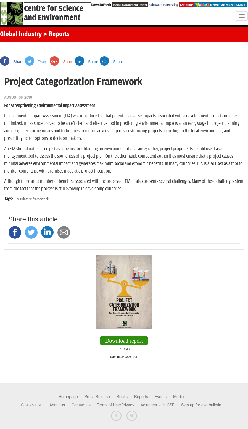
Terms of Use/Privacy (115, 405)
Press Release (97, 397)
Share (11, 62)
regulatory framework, (33, 199)
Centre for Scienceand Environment (53, 13)
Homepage (68, 397)
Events (161, 397)
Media (178, 397)
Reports (141, 397)
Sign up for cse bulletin (201, 405)
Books (122, 397)
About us (57, 405)
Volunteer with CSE (158, 405)
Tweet (36, 62)
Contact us (81, 405)
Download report (124, 341)
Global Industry (21, 34)
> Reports (56, 34)
